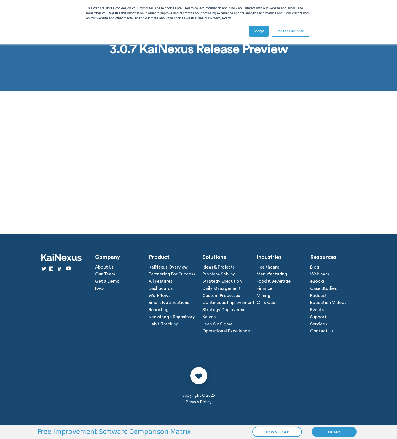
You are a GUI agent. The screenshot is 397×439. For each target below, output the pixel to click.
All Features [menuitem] (160, 282)
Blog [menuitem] (314, 267)
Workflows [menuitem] (159, 296)
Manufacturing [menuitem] (272, 274)
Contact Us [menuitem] (321, 332)
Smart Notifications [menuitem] (169, 303)
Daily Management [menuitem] (221, 289)
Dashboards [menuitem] (161, 289)
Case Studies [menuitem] (323, 289)
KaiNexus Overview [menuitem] (168, 267)
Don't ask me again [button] (291, 31)
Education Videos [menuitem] (328, 303)
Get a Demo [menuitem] (107, 282)
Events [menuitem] (317, 310)
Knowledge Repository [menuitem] (172, 318)
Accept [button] (259, 31)
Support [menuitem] (318, 318)
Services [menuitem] (318, 325)
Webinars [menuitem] (319, 274)
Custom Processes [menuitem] (221, 296)
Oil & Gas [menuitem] (266, 303)
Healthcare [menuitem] (268, 267)
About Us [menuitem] (104, 267)
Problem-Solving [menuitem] (219, 274)
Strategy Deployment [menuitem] (224, 310)
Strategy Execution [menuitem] (222, 282)
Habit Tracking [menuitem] (164, 325)
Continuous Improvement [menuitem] (228, 303)
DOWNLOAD (277, 432)
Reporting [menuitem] (159, 310)
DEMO (334, 432)
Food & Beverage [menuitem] (274, 282)
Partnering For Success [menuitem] (172, 274)
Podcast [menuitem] (318, 296)
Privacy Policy (198, 402)
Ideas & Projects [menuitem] (218, 267)
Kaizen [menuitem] (209, 318)
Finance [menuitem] (264, 289)
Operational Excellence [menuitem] (226, 332)
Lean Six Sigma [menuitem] (217, 325)
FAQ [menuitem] (99, 289)
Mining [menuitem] (263, 296)
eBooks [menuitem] (317, 282)
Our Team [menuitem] (105, 274)
